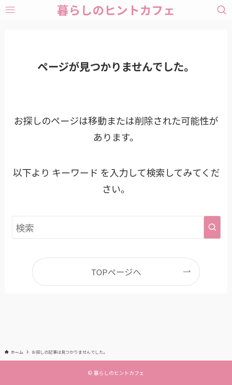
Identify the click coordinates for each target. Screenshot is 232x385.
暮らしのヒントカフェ (116, 10)
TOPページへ (116, 272)
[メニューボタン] (10, 10)
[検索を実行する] (212, 227)
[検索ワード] (116, 227)
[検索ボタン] (222, 10)
